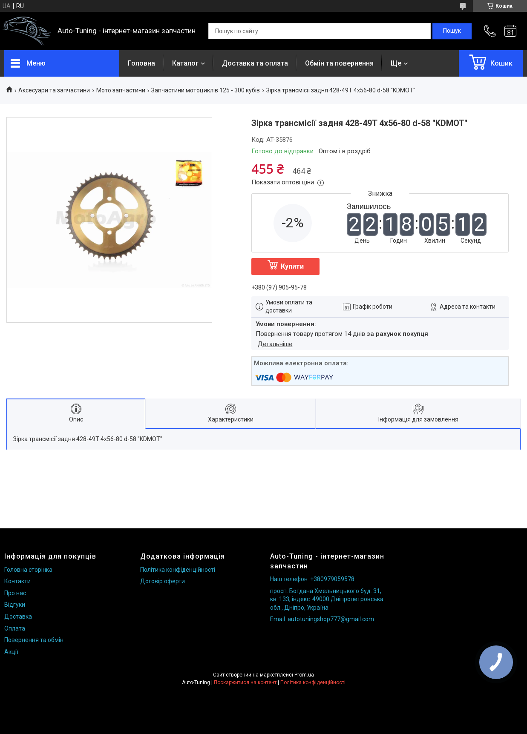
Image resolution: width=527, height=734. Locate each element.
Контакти (17, 581)
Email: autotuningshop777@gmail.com (322, 619)
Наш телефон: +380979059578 (312, 579)
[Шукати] (452, 31)
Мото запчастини (120, 90)
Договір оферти (162, 581)
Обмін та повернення (339, 63)
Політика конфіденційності (177, 569)
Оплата (14, 628)
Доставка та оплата (255, 63)
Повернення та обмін (33, 640)
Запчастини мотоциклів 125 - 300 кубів (205, 90)
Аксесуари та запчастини (54, 90)
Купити (292, 266)
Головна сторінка (28, 569)
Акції (11, 651)
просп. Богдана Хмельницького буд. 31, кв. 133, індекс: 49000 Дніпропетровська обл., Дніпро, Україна (326, 599)
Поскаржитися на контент (245, 682)
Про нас (15, 593)
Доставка (18, 616)
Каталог (185, 63)
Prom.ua (304, 675)
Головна (141, 63)
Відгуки (14, 604)
